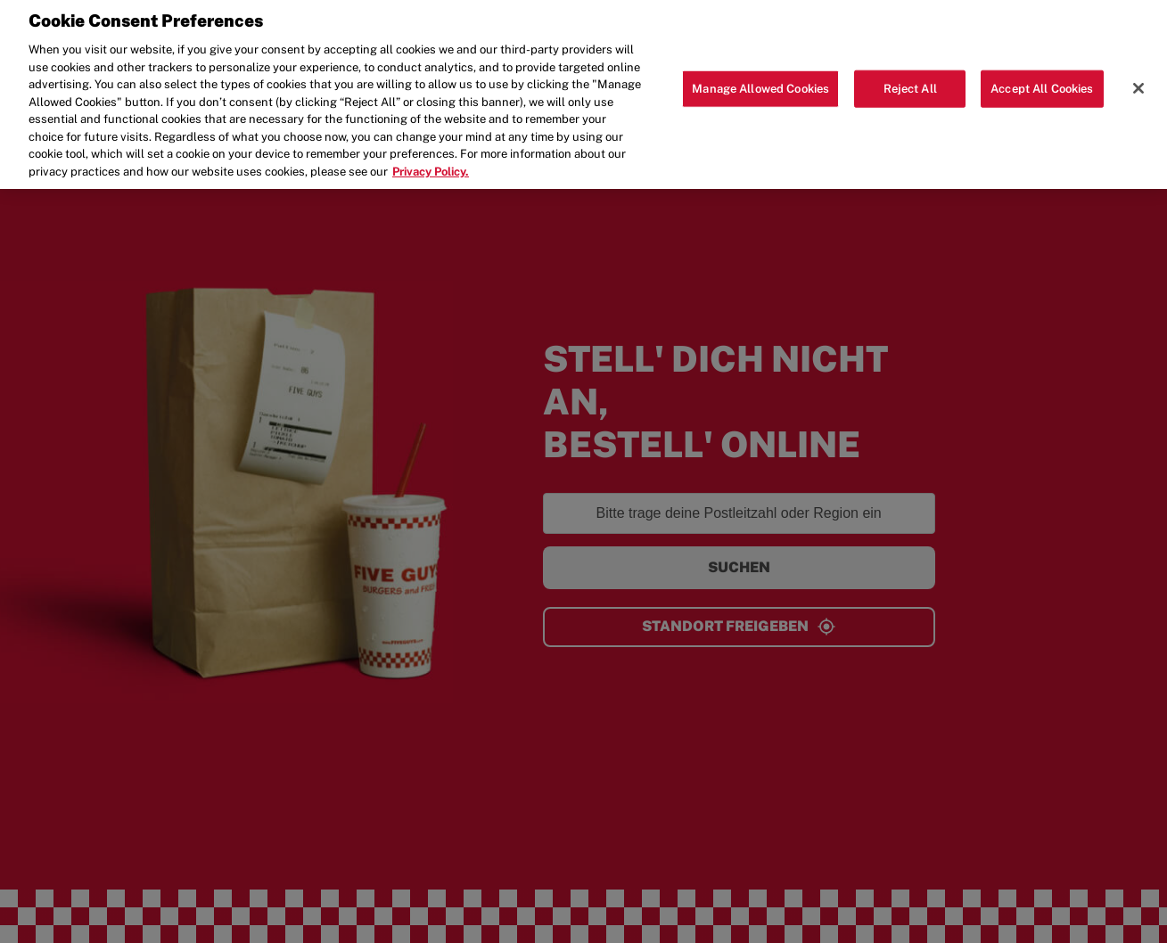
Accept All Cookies (1041, 80)
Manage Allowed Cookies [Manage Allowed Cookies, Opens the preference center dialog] (760, 80)
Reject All (910, 80)
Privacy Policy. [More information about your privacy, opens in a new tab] (430, 162)
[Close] (1138, 80)
